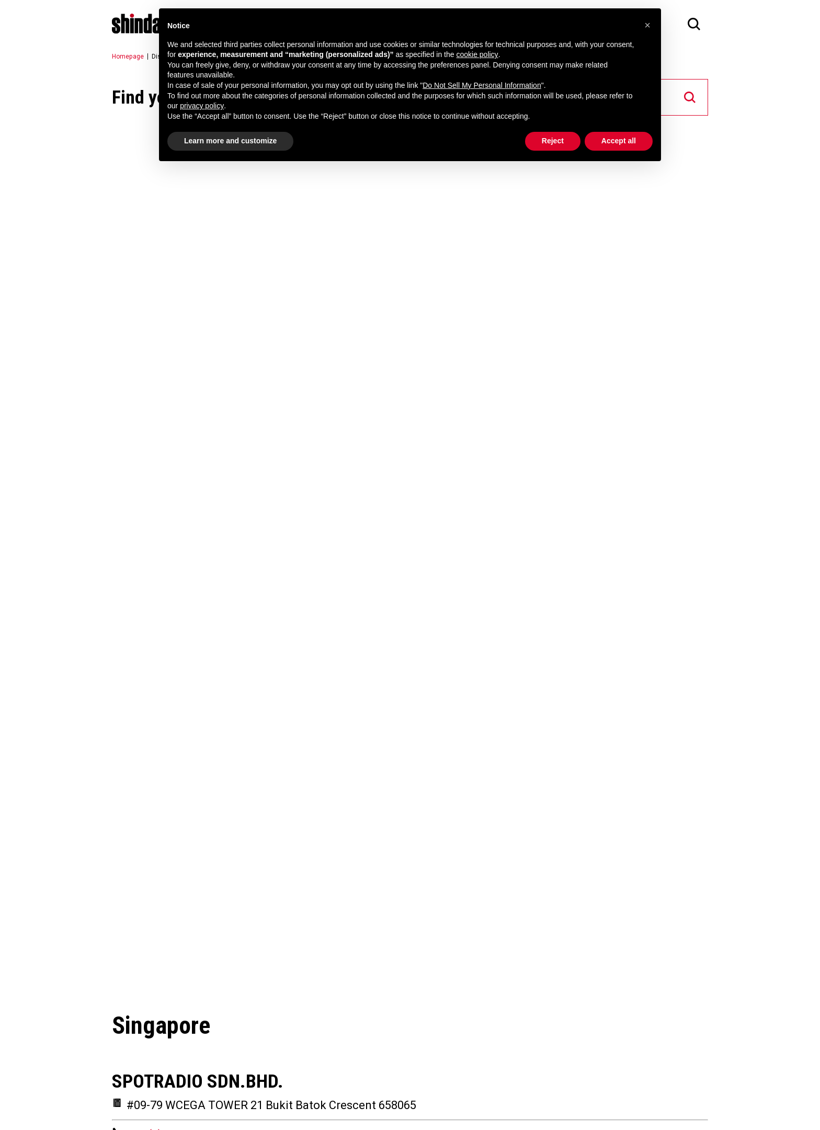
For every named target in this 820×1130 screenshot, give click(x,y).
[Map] (410, 559)
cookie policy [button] (477, 54)
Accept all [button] (618, 141)
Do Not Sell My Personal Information (482, 85)
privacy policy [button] (202, 105)
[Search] (694, 23)
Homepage (128, 56)
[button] (647, 25)
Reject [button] (553, 141)
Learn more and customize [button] (230, 141)
